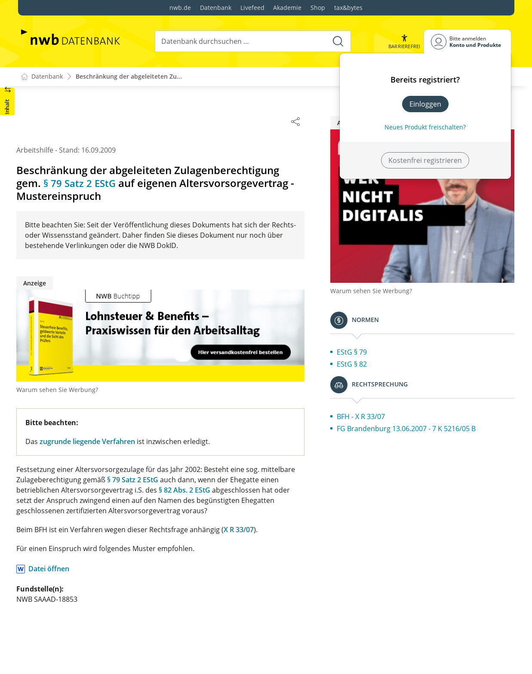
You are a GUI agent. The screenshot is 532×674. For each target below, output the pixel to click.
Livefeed (252, 7)
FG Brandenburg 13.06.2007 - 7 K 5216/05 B (442, 401)
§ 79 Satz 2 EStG (121, 183)
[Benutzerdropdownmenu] (467, 41)
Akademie (287, 7)
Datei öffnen (88, 569)
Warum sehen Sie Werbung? (96, 390)
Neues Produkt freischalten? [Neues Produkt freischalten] (425, 127)
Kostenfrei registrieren (425, 160)
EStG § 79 (391, 319)
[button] (403, 41)
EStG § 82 (391, 331)
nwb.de (180, 7)
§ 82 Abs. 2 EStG (223, 490)
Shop (318, 7)
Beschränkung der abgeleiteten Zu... (129, 77)
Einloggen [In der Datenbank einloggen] (425, 104)
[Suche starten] (337, 41)
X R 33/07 (278, 530)
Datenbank (215, 7)
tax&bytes (348, 7)
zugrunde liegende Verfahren (126, 442)
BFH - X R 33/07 (400, 384)
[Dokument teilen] (334, 121)
